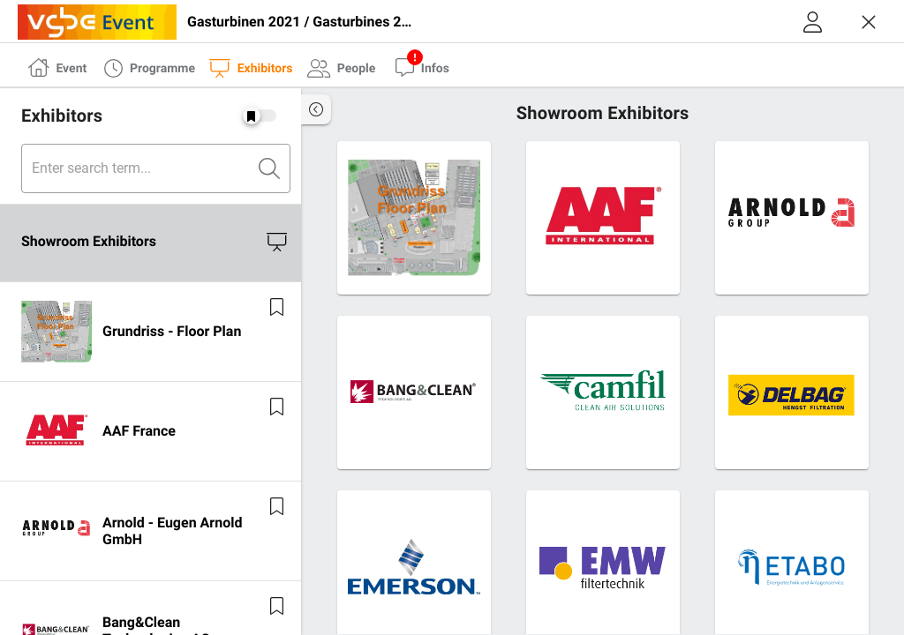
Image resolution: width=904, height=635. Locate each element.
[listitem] (150, 243)
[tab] (57, 66)
